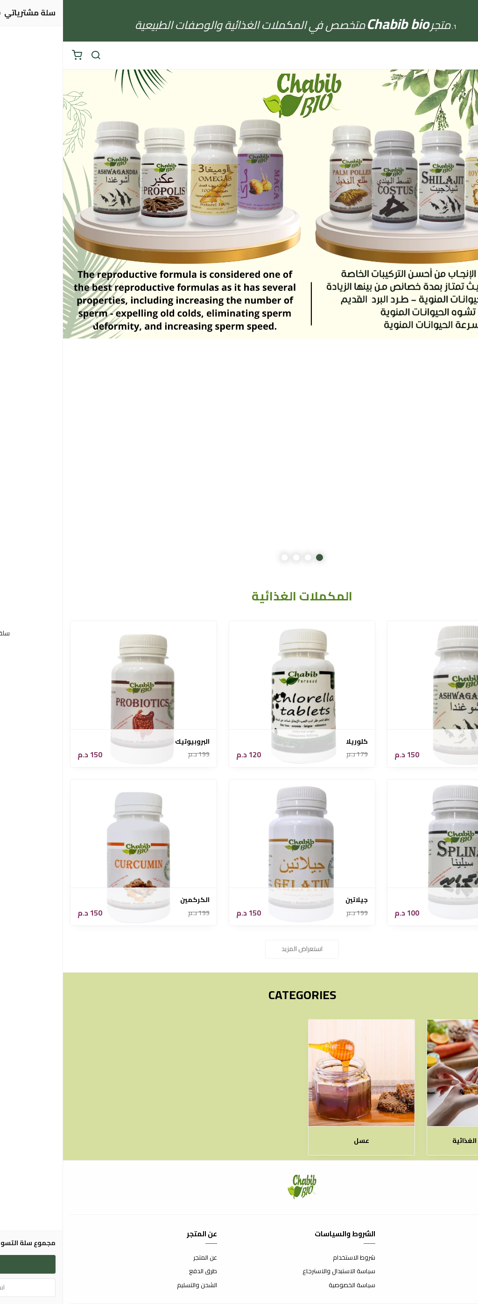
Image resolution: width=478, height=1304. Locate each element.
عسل (298, 1141)
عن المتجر (142, 1257)
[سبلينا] (397, 853)
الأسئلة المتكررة (451, 1271)
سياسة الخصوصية (289, 1285)
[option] (239, 322)
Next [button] (30, 321)
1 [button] (256, 557)
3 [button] (233, 557)
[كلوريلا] (239, 694)
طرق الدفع (140, 1271)
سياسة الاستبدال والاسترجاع (275, 1271)
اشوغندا (451, 742)
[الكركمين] (80, 853)
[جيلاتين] (239, 853)
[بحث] (33, 56)
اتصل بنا (461, 1257)
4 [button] (221, 557)
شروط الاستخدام (291, 1257)
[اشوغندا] (397, 694)
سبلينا (454, 900)
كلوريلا (294, 742)
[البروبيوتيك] (80, 694)
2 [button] (244, 557)
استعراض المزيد (239, 949)
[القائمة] (464, 56)
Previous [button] (447, 321)
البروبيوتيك (129, 742)
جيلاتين (293, 900)
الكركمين (132, 900)
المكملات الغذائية (417, 1141)
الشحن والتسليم (134, 1285)
